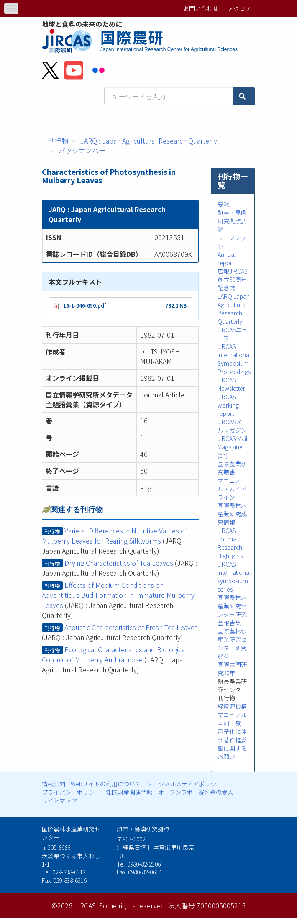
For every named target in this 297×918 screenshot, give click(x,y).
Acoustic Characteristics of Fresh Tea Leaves (131, 627)
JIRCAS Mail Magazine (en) (232, 446)
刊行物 (58, 141)
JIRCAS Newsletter (231, 384)
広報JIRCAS (233, 271)
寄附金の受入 (215, 792)
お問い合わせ (200, 8)
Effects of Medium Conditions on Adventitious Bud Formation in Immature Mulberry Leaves (118, 595)
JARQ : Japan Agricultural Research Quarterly (148, 141)
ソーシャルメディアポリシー (184, 784)
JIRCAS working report (228, 405)
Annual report (227, 258)
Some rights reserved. (132, 905)
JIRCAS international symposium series (234, 576)
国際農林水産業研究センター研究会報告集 (232, 610)
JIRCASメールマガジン (233, 426)
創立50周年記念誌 (232, 283)
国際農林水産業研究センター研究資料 (232, 643)
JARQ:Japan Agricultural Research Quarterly (234, 309)
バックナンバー (82, 150)
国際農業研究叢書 (232, 467)
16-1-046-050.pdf (84, 305)
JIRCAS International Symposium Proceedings (234, 359)
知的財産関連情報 (129, 792)
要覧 (223, 204)
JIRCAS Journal (228, 534)
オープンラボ (175, 792)
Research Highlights (230, 551)
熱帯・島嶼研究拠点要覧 (232, 220)
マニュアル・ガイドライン (232, 488)
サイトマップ (59, 800)
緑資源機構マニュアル (232, 710)
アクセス (239, 8)
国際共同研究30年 (232, 668)
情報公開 (53, 784)
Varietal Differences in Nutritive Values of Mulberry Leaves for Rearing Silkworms (114, 536)
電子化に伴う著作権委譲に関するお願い (232, 744)
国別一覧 (229, 723)
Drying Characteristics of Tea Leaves (118, 563)
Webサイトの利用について (106, 784)
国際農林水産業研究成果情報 (232, 513)
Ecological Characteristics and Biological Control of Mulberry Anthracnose (114, 654)
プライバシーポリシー (71, 792)
